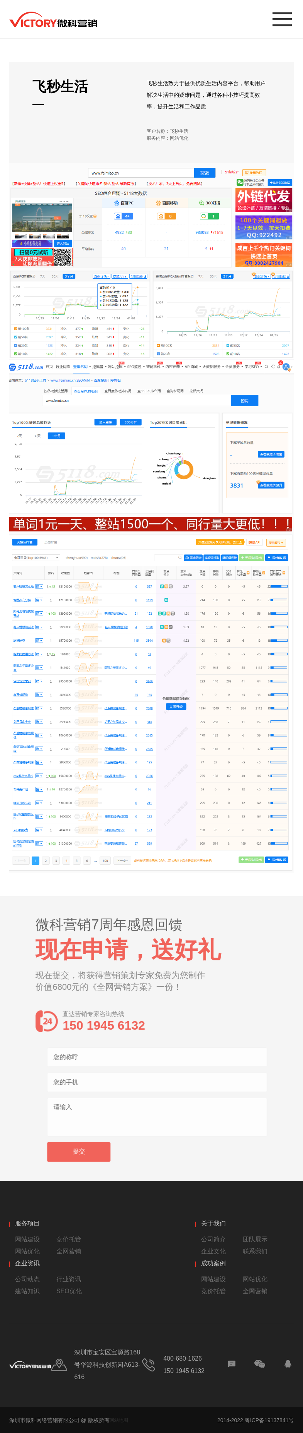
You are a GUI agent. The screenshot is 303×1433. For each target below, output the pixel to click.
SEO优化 (69, 1291)
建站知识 (27, 1291)
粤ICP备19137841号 (269, 1420)
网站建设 (27, 1239)
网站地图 (119, 1420)
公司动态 (27, 1279)
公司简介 (213, 1239)
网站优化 (27, 1251)
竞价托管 (68, 1239)
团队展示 (255, 1239)
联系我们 (255, 1251)
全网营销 (68, 1251)
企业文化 (213, 1251)
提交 (88, 1151)
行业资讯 (68, 1279)
